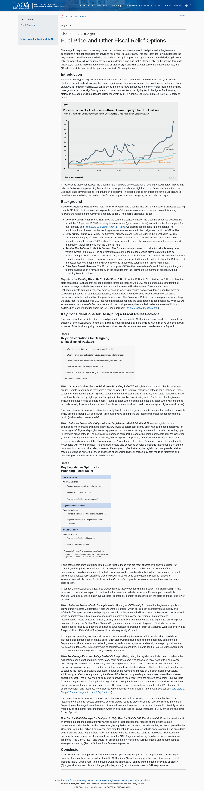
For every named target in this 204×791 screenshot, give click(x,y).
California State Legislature (79, 780)
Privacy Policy (129, 780)
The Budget (117, 5)
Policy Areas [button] (85, 5)
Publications (102, 5)
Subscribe (59, 780)
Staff (157, 5)
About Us (178, 5)
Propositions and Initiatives (139, 5)
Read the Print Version (73, 16)
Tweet (183, 15)
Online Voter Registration (107, 780)
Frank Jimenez (28, 25)
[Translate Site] (186, 6)
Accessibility (143, 780)
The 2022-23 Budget (78, 34)
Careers (167, 5)
